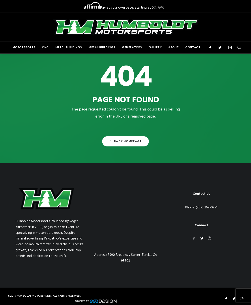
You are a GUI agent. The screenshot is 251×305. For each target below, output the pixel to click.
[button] (211, 47)
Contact (192, 47)
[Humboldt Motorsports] (125, 27)
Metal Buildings (68, 47)
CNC (45, 47)
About (173, 47)
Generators (132, 47)
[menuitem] (24, 47)
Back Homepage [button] (125, 141)
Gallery (155, 47)
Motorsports (24, 47)
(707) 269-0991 (206, 207)
